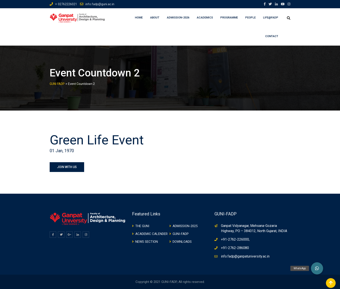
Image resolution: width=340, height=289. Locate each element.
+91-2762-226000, (235, 239)
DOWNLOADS (182, 242)
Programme (229, 17)
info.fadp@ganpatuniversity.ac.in (245, 256)
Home (139, 17)
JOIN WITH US (67, 167)
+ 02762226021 (66, 4)
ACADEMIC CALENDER (151, 234)
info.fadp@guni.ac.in (99, 4)
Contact (271, 36)
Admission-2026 (178, 17)
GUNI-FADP (181, 234)
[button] (317, 268)
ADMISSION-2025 (185, 226)
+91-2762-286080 (235, 248)
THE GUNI (142, 226)
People (250, 17)
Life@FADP (270, 17)
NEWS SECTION (146, 242)
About (154, 17)
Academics (205, 17)
